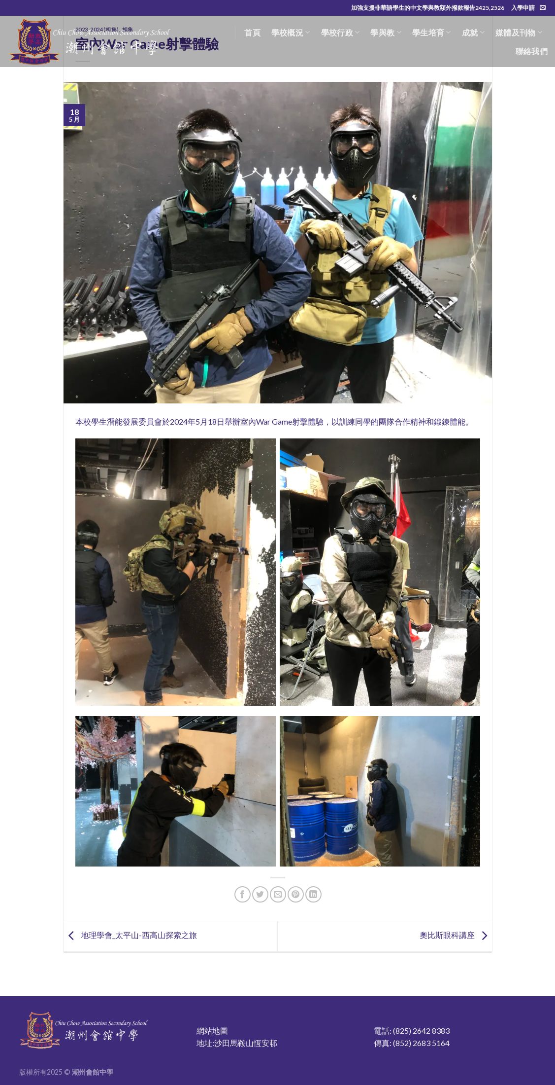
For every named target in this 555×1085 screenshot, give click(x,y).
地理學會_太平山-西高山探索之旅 (130, 935)
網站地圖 (212, 1030)
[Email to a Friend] (278, 894)
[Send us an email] (543, 7)
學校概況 (290, 32)
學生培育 (431, 32)
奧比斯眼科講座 (456, 935)
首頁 (252, 32)
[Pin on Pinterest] (296, 894)
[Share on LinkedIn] (313, 894)
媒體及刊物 (518, 32)
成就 (473, 32)
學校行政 (340, 32)
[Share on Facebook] (242, 894)
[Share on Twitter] (260, 894)
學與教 (385, 32)
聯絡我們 (532, 51)
